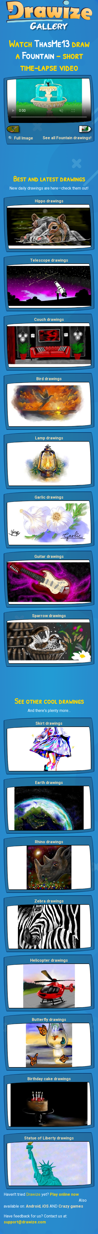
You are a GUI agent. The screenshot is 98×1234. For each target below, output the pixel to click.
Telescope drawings (49, 260)
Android (33, 1206)
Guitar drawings (49, 556)
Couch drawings (49, 319)
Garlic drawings (49, 497)
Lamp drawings (49, 438)
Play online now (64, 1194)
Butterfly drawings (49, 1019)
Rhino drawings (49, 842)
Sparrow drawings (49, 615)
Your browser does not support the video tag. (49, 100)
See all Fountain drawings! (67, 138)
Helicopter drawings (49, 960)
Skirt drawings (49, 723)
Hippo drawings (49, 201)
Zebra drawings (49, 901)
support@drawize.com (25, 1222)
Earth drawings (49, 782)
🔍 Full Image (20, 138)
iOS (45, 1206)
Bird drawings (49, 378)
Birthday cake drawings (49, 1079)
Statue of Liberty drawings (49, 1138)
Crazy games (71, 1206)
